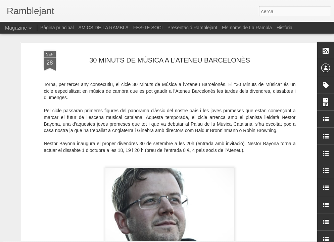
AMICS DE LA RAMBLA (104, 27)
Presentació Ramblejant (193, 27)
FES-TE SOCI (148, 27)
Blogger (197, 238)
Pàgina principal (57, 27)
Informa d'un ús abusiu (224, 238)
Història (284, 27)
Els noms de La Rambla (247, 27)
